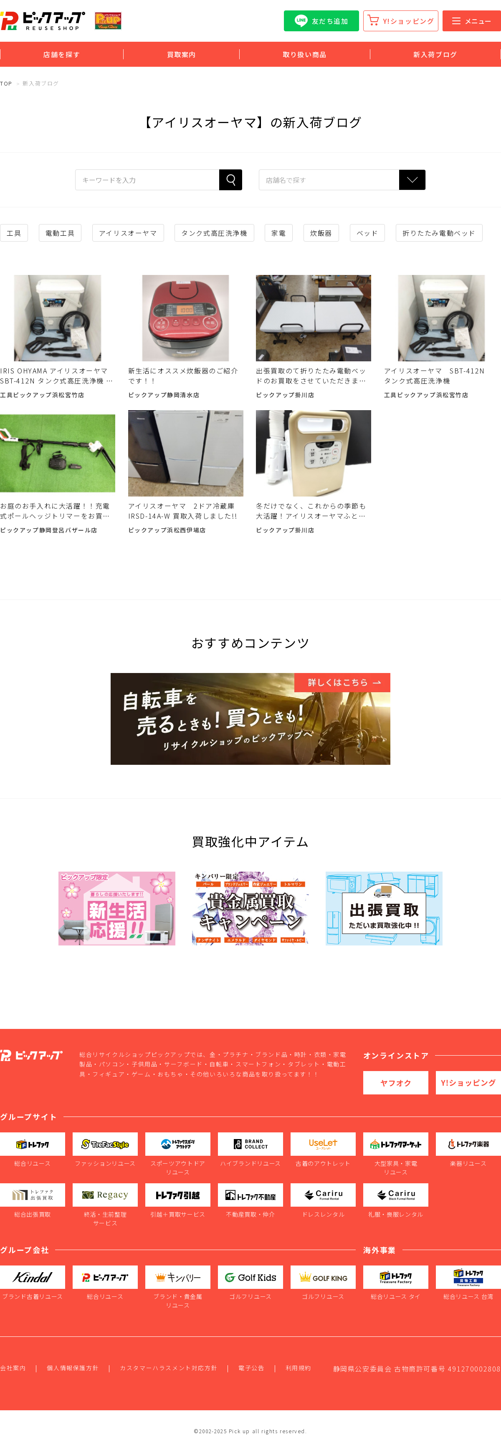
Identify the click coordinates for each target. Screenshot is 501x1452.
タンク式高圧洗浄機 (214, 233)
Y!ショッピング (409, 21)
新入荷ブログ (435, 54)
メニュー (471, 21)
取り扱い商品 (305, 54)
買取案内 (181, 54)
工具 (14, 233)
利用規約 (298, 1368)
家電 (278, 233)
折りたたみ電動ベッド (439, 233)
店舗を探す (61, 54)
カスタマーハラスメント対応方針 (169, 1368)
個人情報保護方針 (73, 1368)
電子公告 (251, 1368)
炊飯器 (321, 233)
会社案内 (13, 1368)
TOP (6, 83)
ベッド (368, 233)
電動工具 (60, 233)
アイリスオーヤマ (128, 233)
